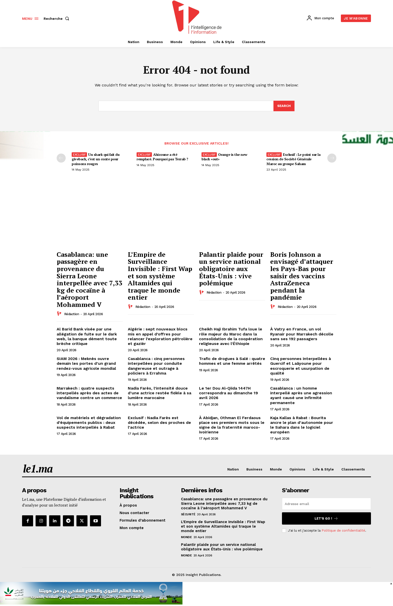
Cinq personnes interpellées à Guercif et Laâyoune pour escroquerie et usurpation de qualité (300, 366)
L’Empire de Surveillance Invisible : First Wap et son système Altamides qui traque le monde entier (160, 276)
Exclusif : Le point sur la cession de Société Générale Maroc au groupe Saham (293, 159)
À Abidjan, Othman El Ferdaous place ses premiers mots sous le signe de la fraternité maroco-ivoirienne (231, 425)
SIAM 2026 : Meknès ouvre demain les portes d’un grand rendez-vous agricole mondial (86, 363)
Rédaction (71, 314)
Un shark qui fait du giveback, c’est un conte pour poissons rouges (95, 159)
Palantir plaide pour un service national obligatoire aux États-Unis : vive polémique (231, 268)
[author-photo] (60, 314)
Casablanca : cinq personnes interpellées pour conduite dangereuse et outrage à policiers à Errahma (156, 366)
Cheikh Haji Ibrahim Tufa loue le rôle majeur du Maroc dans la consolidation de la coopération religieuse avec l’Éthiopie (231, 336)
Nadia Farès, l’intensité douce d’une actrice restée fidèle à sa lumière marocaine (159, 393)
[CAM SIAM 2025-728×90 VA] (91, 603)
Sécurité (188, 514)
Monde (186, 537)
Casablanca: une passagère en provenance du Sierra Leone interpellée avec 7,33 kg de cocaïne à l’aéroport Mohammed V (89, 279)
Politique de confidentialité (343, 530)
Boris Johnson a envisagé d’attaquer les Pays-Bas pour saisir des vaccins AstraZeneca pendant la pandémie (301, 276)
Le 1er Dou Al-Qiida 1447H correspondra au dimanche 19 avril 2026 (228, 393)
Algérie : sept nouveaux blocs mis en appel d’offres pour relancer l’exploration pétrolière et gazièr (160, 336)
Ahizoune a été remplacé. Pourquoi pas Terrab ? (162, 157)
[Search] (283, 106)
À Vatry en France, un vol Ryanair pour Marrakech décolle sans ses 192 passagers (301, 334)
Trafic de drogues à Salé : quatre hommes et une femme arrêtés (232, 361)
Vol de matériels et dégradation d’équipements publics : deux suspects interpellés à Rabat (89, 422)
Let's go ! (326, 518)
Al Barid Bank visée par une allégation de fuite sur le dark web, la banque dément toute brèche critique (87, 336)
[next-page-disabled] (331, 158)
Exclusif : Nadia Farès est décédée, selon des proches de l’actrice (159, 422)
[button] (57, 18)
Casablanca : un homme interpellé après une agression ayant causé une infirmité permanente (301, 395)
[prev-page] (61, 158)
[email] (326, 504)
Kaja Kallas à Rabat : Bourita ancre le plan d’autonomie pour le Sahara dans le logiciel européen (301, 425)
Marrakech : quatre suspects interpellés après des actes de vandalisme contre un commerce (89, 393)
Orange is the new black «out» (224, 157)
